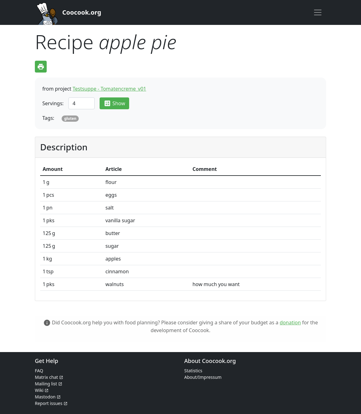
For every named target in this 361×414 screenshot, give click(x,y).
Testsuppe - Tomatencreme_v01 (109, 88)
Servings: (52, 103)
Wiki (42, 390)
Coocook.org (81, 12)
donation (290, 322)
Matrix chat (49, 377)
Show (114, 103)
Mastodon (48, 397)
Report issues (51, 403)
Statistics (193, 371)
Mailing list (48, 384)
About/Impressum (203, 377)
